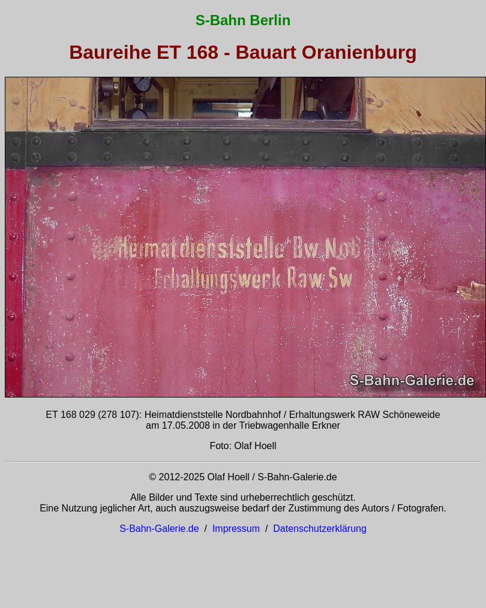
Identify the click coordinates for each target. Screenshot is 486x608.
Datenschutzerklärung (320, 528)
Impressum (236, 528)
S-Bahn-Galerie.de (159, 528)
